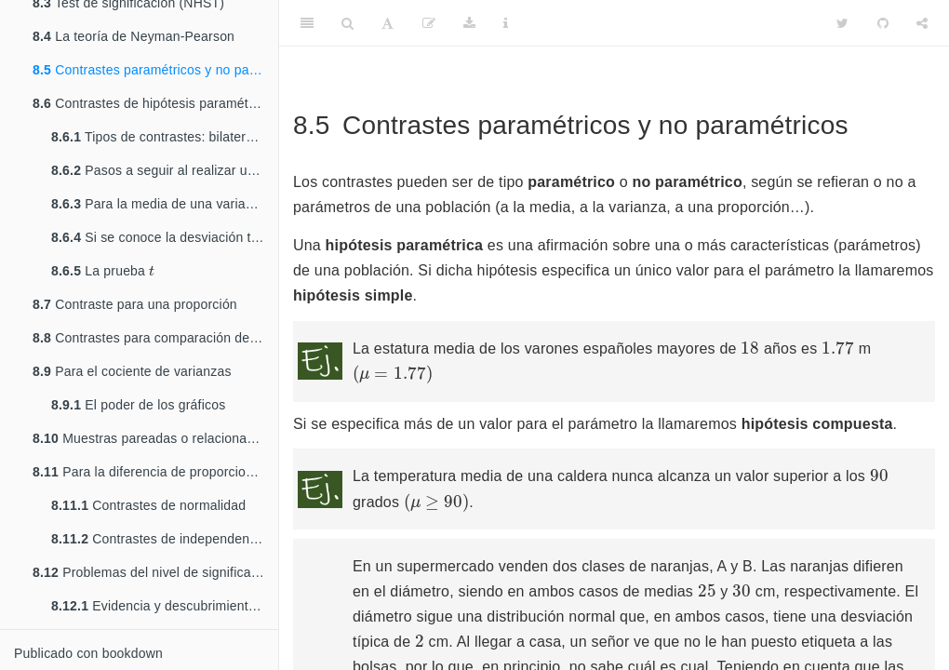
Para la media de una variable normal (164, 203)
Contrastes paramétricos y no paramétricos (155, 69)
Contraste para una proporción (135, 304)
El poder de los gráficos (138, 404)
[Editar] (428, 23)
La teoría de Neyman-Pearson (133, 36)
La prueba (102, 268)
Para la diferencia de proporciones (150, 471)
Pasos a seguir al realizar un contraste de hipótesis (164, 170)
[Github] (882, 23)
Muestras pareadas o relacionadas (150, 438)
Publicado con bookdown (88, 653)
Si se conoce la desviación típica (164, 237)
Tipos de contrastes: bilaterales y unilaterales (164, 136)
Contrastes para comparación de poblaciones (155, 337)
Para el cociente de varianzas (132, 371)
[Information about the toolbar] (505, 23)
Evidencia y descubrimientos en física (164, 605)
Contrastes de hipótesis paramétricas (154, 103)
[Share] (922, 23)
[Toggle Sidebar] (307, 23)
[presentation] (151, 270)
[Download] (469, 23)
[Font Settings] (388, 23)
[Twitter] (842, 23)
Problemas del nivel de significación (154, 572)
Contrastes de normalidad (148, 505)
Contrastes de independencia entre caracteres (164, 538)
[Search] (347, 23)
